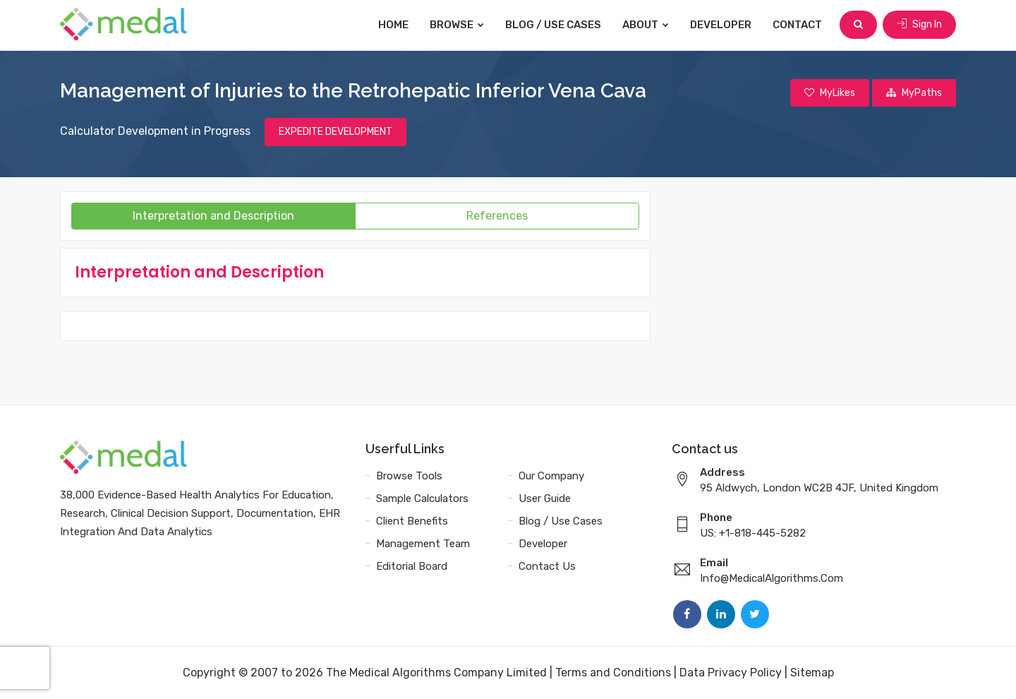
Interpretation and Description (213, 215)
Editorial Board (411, 566)
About (645, 24)
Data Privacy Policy (730, 672)
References (497, 215)
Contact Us (547, 566)
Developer (720, 24)
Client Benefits (412, 521)
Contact (797, 24)
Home (393, 24)
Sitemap (812, 672)
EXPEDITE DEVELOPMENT (335, 132)
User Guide (545, 498)
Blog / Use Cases (553, 24)
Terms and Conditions (613, 672)
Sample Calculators (422, 498)
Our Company (551, 476)
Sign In (919, 24)
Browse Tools (409, 476)
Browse (457, 24)
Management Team (423, 543)
